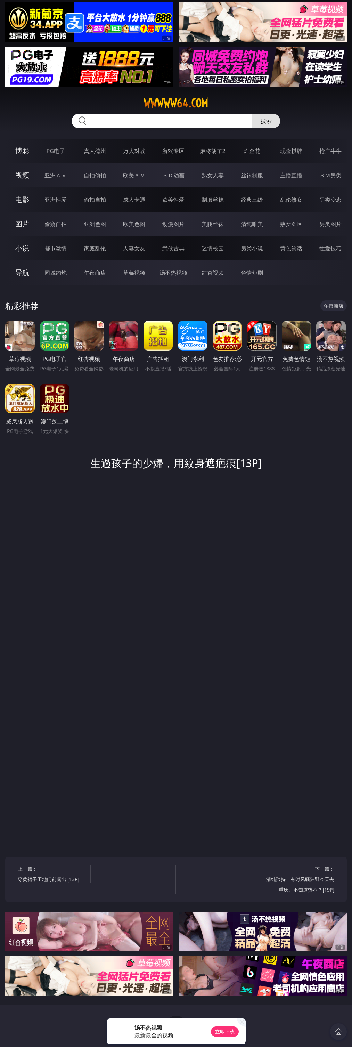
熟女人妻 (213, 175)
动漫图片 (173, 224)
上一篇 (52, 875)
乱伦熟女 (291, 199)
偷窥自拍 (55, 224)
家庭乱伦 (95, 248)
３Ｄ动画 (173, 175)
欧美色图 (134, 224)
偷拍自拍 (95, 199)
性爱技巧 (330, 248)
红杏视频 (213, 272)
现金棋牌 (291, 151)
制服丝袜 (213, 199)
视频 (22, 175)
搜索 (266, 121)
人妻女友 (134, 248)
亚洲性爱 (55, 199)
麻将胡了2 (213, 151)
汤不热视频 (173, 272)
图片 (22, 223)
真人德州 (95, 151)
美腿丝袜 (213, 224)
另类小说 (252, 248)
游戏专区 (173, 151)
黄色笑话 (291, 248)
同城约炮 (55, 272)
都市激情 (55, 248)
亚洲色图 (95, 224)
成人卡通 (134, 199)
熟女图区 (291, 224)
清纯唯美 (252, 224)
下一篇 (299, 880)
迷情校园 (213, 248)
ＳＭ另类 (330, 175)
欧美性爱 (173, 199)
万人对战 (134, 151)
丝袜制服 (252, 175)
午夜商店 (95, 272)
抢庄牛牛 (330, 151)
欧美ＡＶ (134, 175)
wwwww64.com (176, 103)
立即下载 (225, 1031)
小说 (22, 248)
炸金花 (252, 151)
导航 (22, 272)
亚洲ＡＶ (55, 175)
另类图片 (330, 224)
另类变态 (330, 199)
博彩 (22, 150)
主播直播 (291, 175)
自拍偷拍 (95, 175)
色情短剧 (252, 272)
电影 (22, 199)
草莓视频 (134, 272)
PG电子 (56, 151)
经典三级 (252, 199)
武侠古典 (173, 248)
